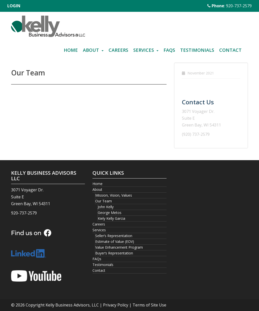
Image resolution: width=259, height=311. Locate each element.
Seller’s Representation (113, 235)
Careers (118, 50)
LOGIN (13, 6)
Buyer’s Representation (114, 253)
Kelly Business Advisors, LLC (72, 305)
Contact (230, 50)
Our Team (103, 201)
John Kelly (106, 206)
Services (143, 50)
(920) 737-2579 (196, 134)
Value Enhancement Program (119, 247)
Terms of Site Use (149, 305)
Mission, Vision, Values (113, 195)
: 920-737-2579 (229, 6)
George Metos (109, 212)
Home (71, 50)
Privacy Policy (115, 305)
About (91, 50)
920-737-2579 (24, 213)
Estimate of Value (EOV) (114, 241)
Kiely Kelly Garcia (111, 218)
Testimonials (197, 50)
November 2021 (200, 73)
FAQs (169, 50)
